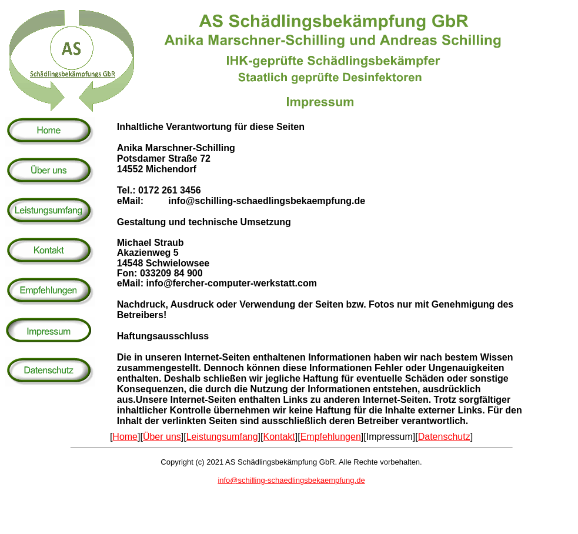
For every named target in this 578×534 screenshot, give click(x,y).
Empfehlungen (330, 437)
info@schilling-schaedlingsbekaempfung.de (291, 480)
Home (125, 437)
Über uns (162, 437)
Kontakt (279, 437)
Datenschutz (444, 437)
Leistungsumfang (222, 437)
